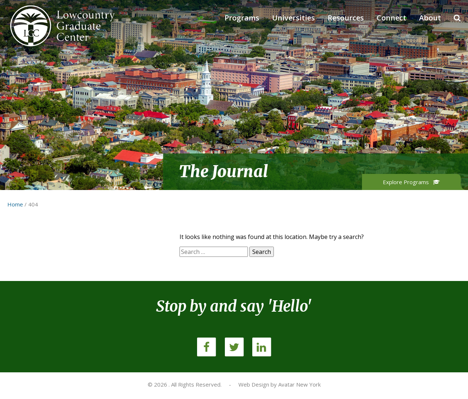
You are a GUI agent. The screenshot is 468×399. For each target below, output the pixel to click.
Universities (293, 18)
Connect (391, 18)
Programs (241, 18)
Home (15, 204)
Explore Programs (411, 182)
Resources (346, 18)
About (430, 18)
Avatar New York (299, 384)
